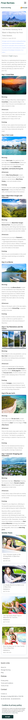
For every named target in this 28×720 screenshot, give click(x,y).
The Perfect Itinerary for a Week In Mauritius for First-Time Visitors (12, 32)
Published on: (6, 559)
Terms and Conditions (7, 683)
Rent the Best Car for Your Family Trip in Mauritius (13, 647)
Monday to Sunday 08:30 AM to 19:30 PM (12, 696)
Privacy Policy (5, 712)
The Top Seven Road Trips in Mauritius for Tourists (12, 616)
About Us (3, 667)
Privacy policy (4, 680)
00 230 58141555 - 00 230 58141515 (10, 699)
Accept (7, 717)
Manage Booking (5, 670)
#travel (24, 8)
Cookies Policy (14, 712)
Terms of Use (4, 685)
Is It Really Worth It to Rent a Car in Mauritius (13, 586)
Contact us (4, 694)
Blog (2, 672)
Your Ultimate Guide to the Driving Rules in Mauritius (11, 555)
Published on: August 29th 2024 (9, 38)
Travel (10, 56)
